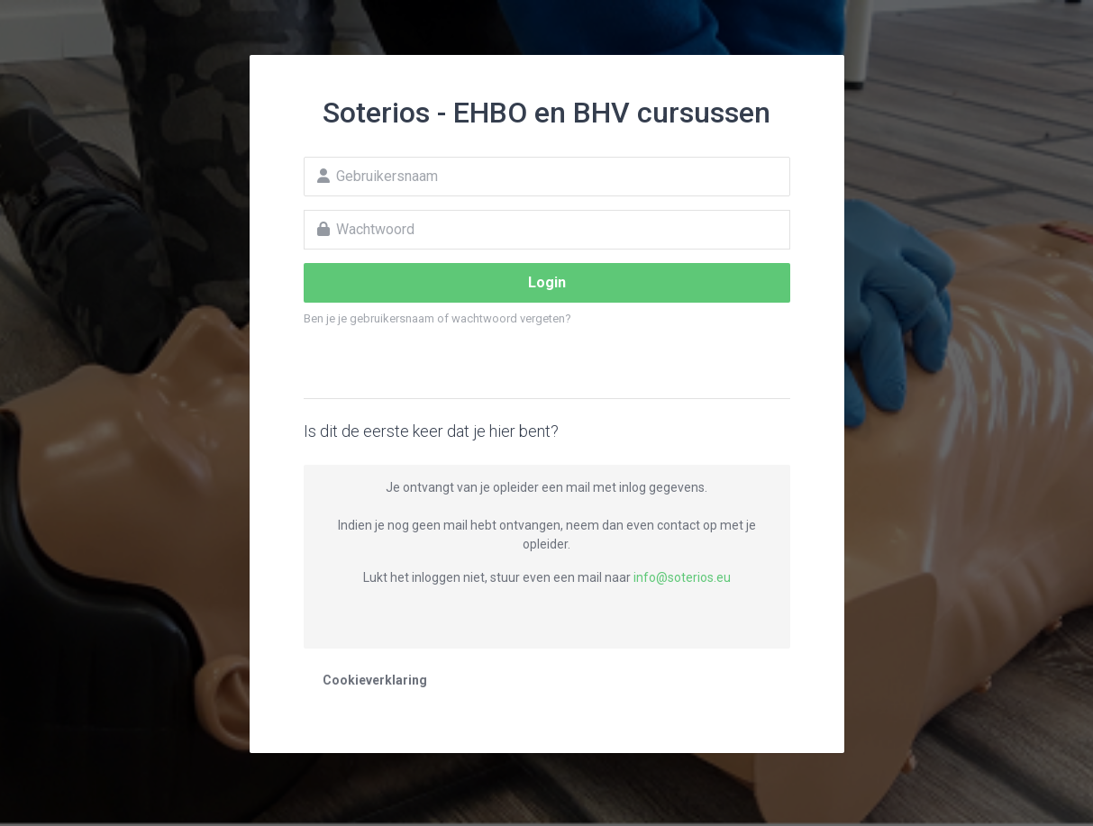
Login (547, 282)
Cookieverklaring (375, 680)
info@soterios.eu (682, 577)
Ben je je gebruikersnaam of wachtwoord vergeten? (437, 318)
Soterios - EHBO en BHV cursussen (546, 112)
